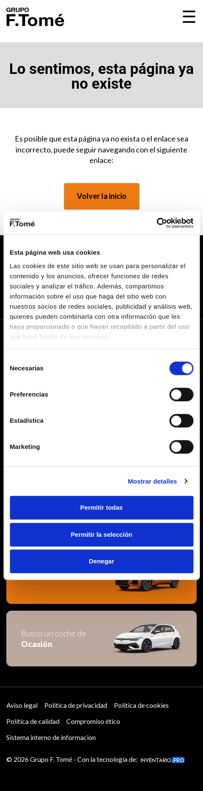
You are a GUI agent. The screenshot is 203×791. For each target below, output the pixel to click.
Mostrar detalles (152, 481)
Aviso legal (22, 705)
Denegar (101, 561)
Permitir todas (101, 507)
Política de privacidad (75, 705)
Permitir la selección (102, 534)
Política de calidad (33, 721)
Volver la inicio (102, 196)
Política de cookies (141, 705)
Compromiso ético (93, 721)
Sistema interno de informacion (51, 737)
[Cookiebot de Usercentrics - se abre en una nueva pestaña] (156, 222)
